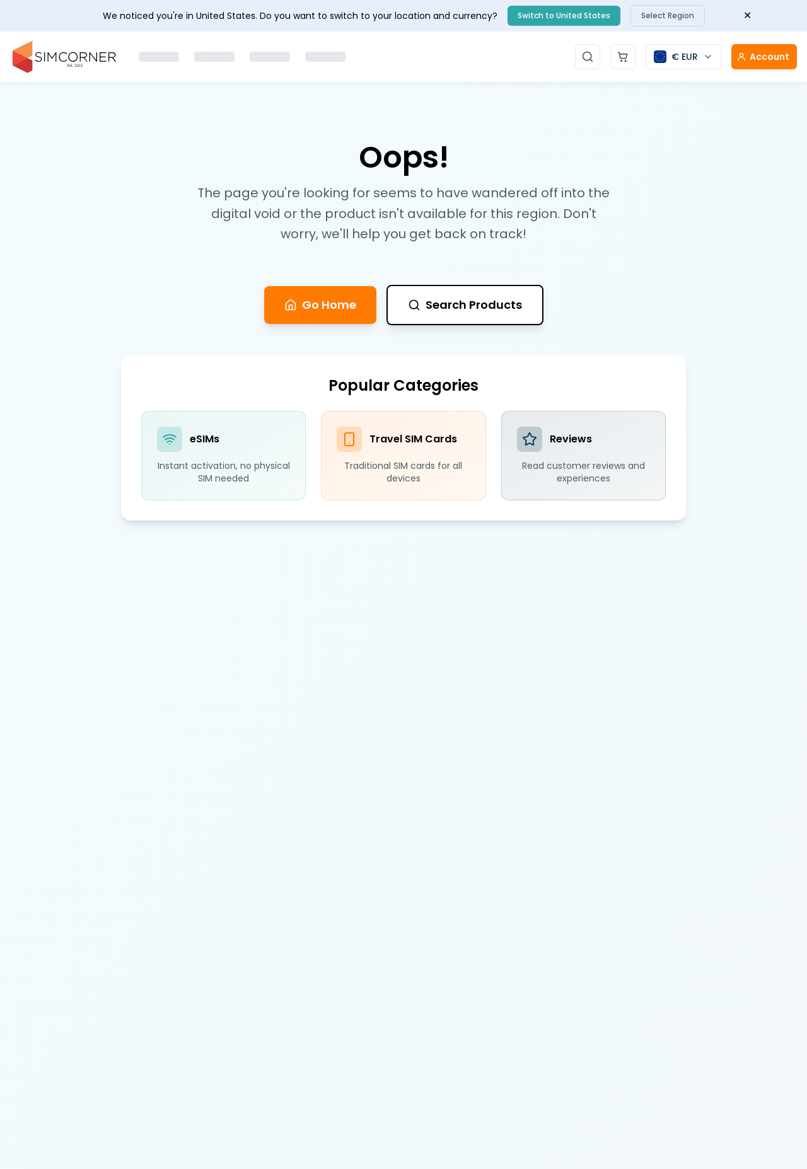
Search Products (465, 305)
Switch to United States (564, 15)
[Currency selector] (683, 56)
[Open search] (587, 56)
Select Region (667, 15)
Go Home (320, 305)
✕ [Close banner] (747, 15)
